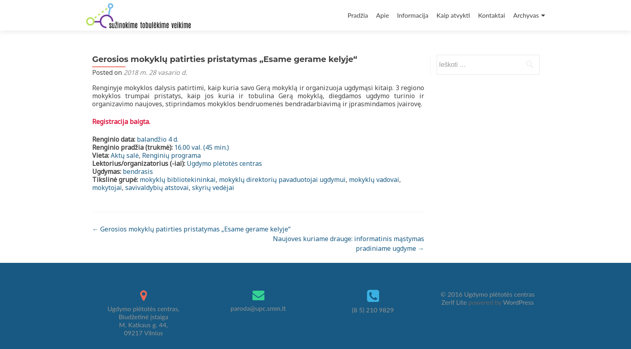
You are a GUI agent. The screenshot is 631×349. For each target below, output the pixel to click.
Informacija (413, 15)
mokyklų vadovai (374, 179)
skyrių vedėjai (213, 187)
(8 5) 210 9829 (373, 310)
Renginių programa (171, 155)
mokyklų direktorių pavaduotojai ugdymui (282, 179)
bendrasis (138, 171)
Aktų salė (125, 155)
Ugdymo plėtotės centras (224, 163)
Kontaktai (491, 15)
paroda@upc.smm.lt (258, 308)
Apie (382, 15)
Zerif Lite (454, 302)
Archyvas (526, 15)
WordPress (517, 302)
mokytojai (107, 187)
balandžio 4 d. (157, 139)
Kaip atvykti (453, 15)
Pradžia (357, 15)
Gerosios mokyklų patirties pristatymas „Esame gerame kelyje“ (191, 229)
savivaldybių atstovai (157, 187)
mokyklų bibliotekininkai (178, 179)
